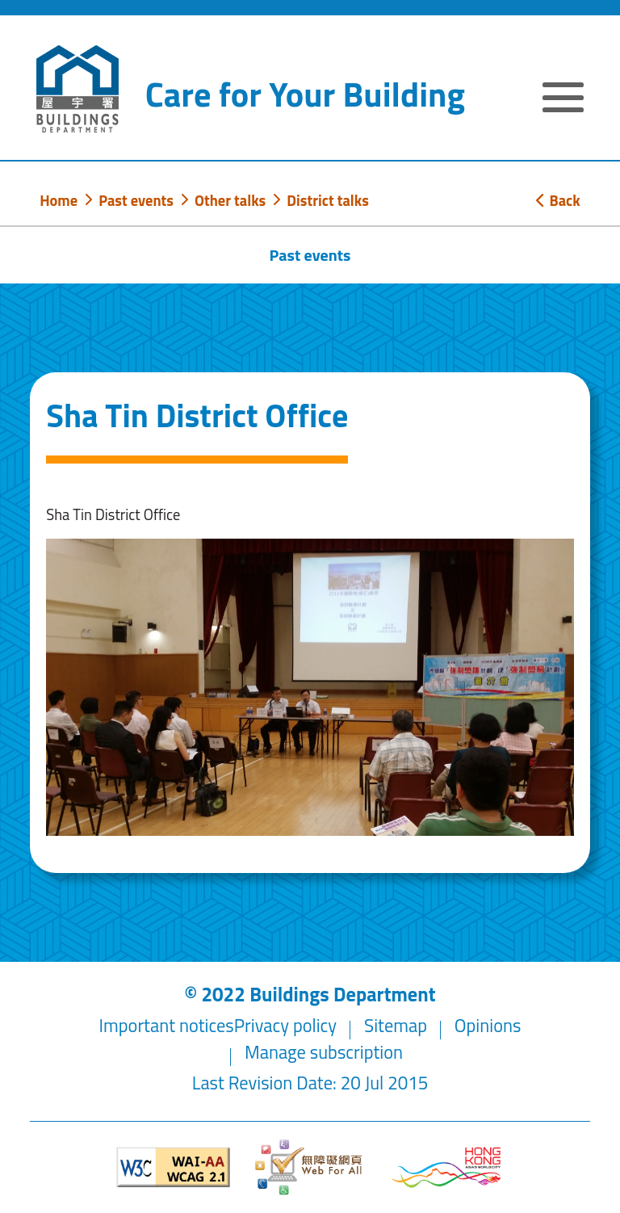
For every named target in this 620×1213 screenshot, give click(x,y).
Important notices (166, 1025)
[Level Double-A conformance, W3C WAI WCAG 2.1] (174, 1167)
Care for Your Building (305, 93)
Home (59, 200)
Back (558, 200)
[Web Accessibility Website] (310, 1167)
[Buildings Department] (77, 88)
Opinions (488, 1025)
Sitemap (395, 1025)
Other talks (230, 200)
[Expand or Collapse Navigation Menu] (563, 99)
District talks (328, 200)
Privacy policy (285, 1025)
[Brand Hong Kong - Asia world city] (446, 1167)
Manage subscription (324, 1052)
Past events (136, 200)
